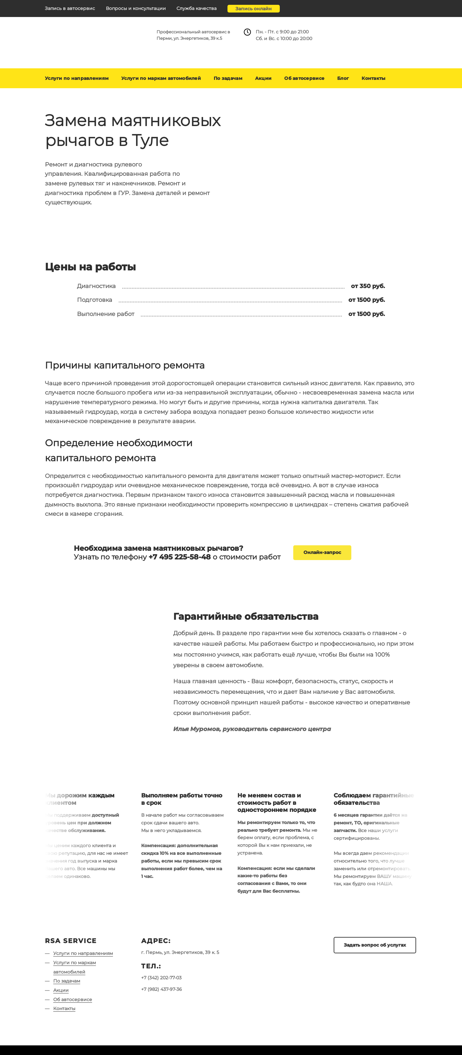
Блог (343, 78)
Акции (263, 78)
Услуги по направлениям (76, 78)
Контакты (373, 78)
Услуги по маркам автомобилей (161, 78)
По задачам (228, 78)
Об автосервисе (304, 78)
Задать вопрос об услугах (375, 945)
